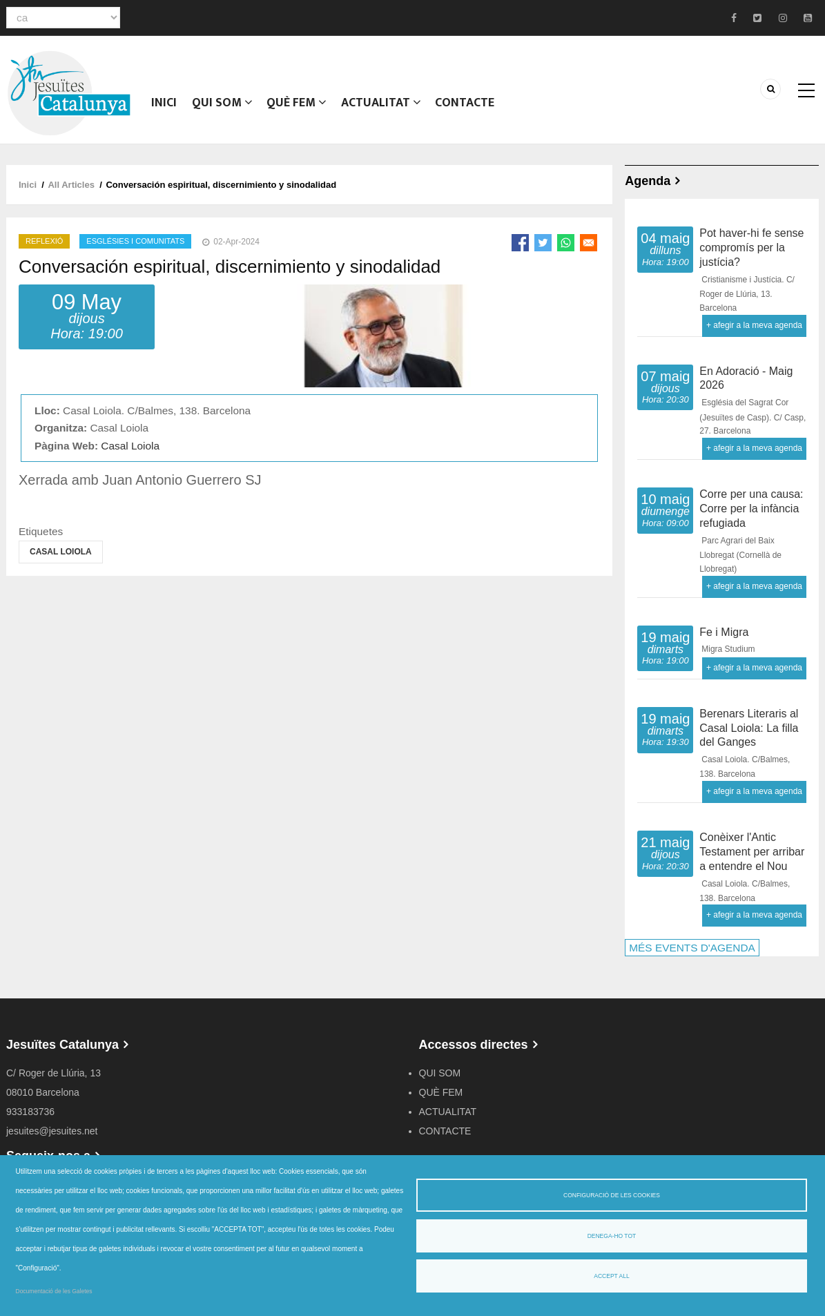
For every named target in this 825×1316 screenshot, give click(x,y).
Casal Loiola (130, 446)
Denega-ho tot (612, 1235)
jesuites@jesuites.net (52, 1130)
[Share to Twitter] (543, 242)
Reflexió (44, 241)
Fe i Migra (723, 632)
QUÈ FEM (302, 107)
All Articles (71, 185)
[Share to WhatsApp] (565, 242)
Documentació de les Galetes (54, 1291)
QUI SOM (225, 107)
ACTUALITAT (389, 107)
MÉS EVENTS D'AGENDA (692, 948)
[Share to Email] (588, 242)
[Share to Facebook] (520, 242)
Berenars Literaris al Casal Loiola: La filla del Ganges (748, 728)
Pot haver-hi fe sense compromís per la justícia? (751, 247)
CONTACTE (475, 107)
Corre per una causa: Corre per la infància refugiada (751, 508)
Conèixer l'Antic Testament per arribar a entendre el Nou (751, 851)
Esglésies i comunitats (135, 241)
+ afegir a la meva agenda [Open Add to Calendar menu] (754, 325)
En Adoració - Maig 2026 (746, 378)
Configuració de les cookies (611, 1195)
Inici (165, 107)
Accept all (611, 1276)
